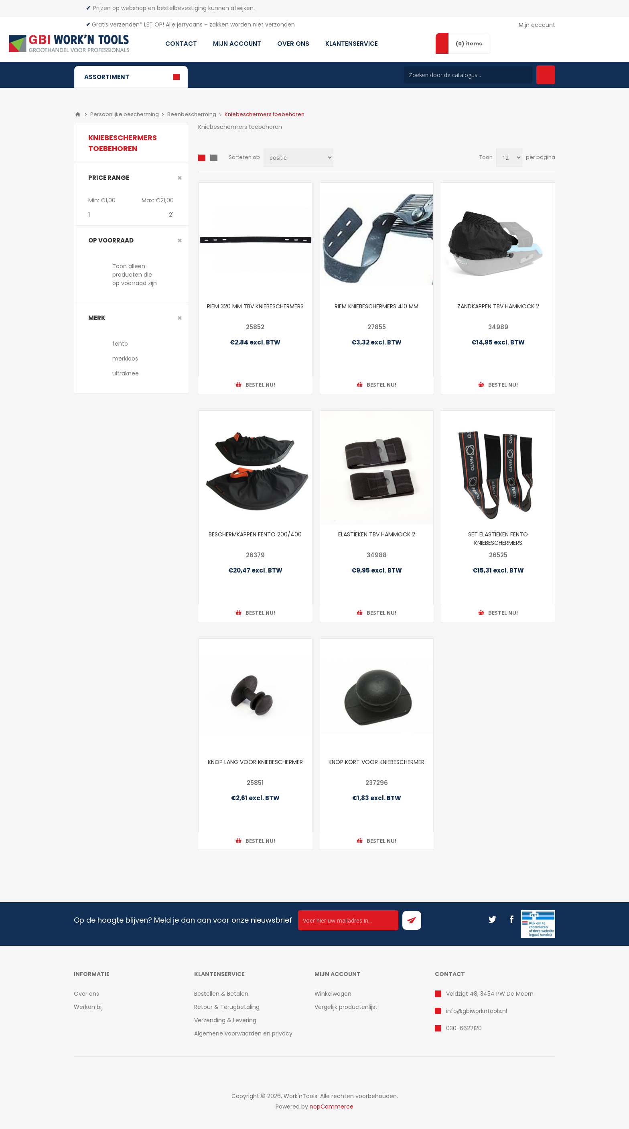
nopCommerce (331, 1107)
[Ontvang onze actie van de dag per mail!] (348, 920)
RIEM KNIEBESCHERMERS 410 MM (376, 306)
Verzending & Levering (225, 1020)
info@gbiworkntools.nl (476, 1011)
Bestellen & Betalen (221, 994)
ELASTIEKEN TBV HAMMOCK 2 (376, 534)
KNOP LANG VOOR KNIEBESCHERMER (255, 762)
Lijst (213, 158)
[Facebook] (511, 919)
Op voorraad (111, 240)
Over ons (86, 994)
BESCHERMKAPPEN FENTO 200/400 (255, 534)
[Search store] (468, 75)
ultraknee (125, 373)
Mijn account (537, 25)
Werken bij (88, 1007)
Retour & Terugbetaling (227, 1007)
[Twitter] (492, 919)
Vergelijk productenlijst (345, 1007)
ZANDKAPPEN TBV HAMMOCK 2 (498, 306)
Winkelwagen (332, 994)
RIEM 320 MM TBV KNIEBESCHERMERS (255, 306)
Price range (108, 177)
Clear (179, 177)
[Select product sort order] (298, 158)
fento (120, 344)
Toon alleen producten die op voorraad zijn (134, 274)
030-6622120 (464, 1028)
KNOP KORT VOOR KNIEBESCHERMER (376, 762)
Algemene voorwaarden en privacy (243, 1033)
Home (78, 114)
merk (97, 318)
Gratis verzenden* (117, 24)
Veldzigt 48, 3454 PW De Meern (490, 994)
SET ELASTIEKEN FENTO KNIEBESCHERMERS (498, 538)
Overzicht (201, 158)
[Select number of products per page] (509, 158)
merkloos (125, 359)
